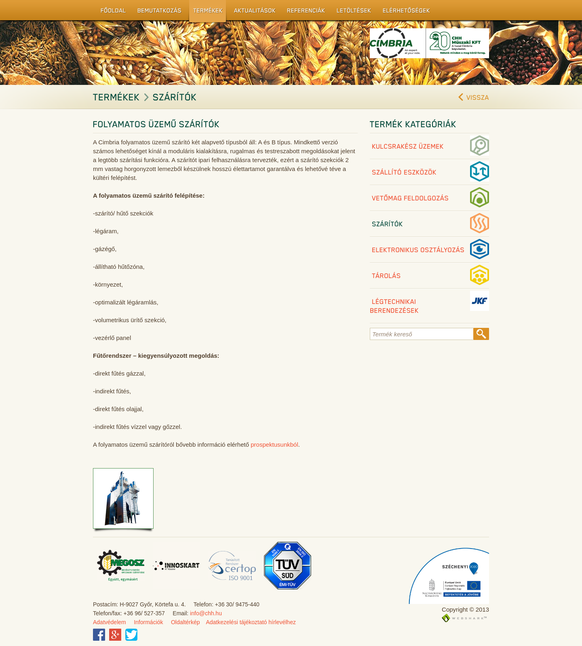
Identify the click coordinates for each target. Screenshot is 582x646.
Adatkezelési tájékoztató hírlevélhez (251, 622)
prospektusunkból (274, 444)
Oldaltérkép (185, 622)
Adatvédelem (109, 622)
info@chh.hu (206, 613)
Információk (148, 622)
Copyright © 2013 (465, 609)
